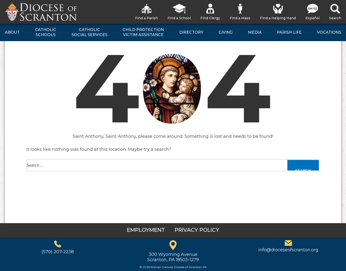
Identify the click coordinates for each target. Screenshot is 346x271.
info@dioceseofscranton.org (288, 249)
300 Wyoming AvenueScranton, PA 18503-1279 (173, 257)
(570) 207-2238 (58, 251)
